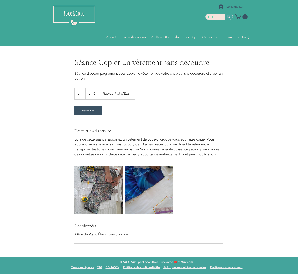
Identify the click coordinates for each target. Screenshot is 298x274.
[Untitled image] (98, 190)
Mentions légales (82, 267)
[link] (88, 110)
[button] (241, 16)
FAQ (99, 267)
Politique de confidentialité (141, 267)
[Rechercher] (212, 17)
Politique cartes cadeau (226, 267)
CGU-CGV (112, 267)
